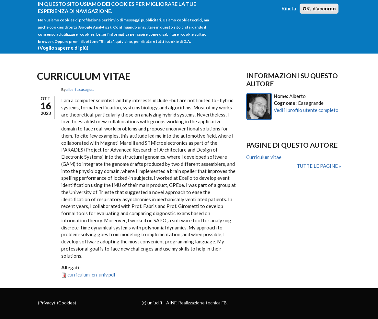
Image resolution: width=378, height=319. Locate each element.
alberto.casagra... (80, 89)
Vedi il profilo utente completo (306, 110)
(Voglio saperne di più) (63, 44)
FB (224, 302)
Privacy (46, 302)
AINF (171, 302)
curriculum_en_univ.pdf (91, 274)
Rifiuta (288, 5)
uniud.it (155, 302)
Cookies (66, 302)
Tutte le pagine (318, 166)
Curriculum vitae (263, 157)
